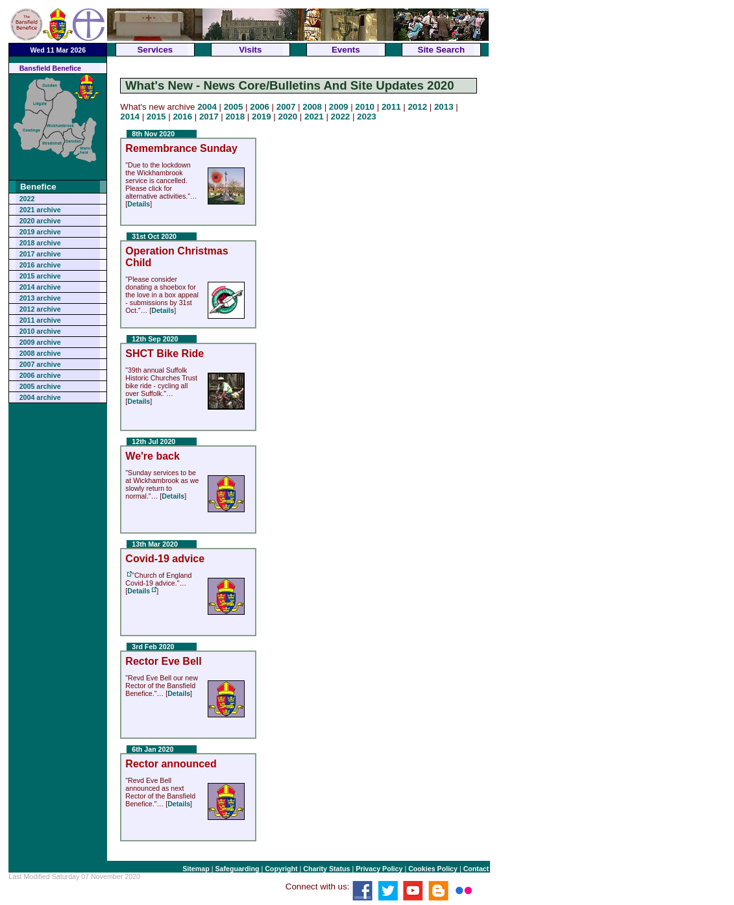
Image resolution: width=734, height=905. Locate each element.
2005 (233, 107)
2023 (366, 116)
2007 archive (40, 364)
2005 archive (40, 386)
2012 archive (40, 309)
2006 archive (40, 375)
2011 (391, 107)
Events (346, 50)
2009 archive (40, 342)
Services (155, 50)
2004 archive (40, 397)
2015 (156, 116)
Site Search (441, 50)
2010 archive (40, 331)
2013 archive (40, 298)
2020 (288, 116)
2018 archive (40, 243)
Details (138, 204)
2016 (182, 116)
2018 (235, 116)
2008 (312, 107)
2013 (444, 107)
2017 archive (40, 254)
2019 (261, 116)
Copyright (281, 869)
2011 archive (40, 320)
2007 (286, 107)
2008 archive (40, 353)
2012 (417, 107)
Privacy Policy (379, 869)
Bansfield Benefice (50, 68)
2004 (207, 107)
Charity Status (326, 869)
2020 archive (40, 221)
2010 (364, 107)
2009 (339, 107)
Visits (250, 50)
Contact (476, 869)
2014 (130, 116)
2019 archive (40, 232)
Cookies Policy (433, 869)
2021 (314, 116)
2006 (259, 107)
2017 (209, 116)
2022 (27, 199)
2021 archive (40, 210)
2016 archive (40, 265)
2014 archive (40, 287)
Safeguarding (237, 869)
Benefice (38, 187)
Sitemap (195, 869)
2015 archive (40, 276)
